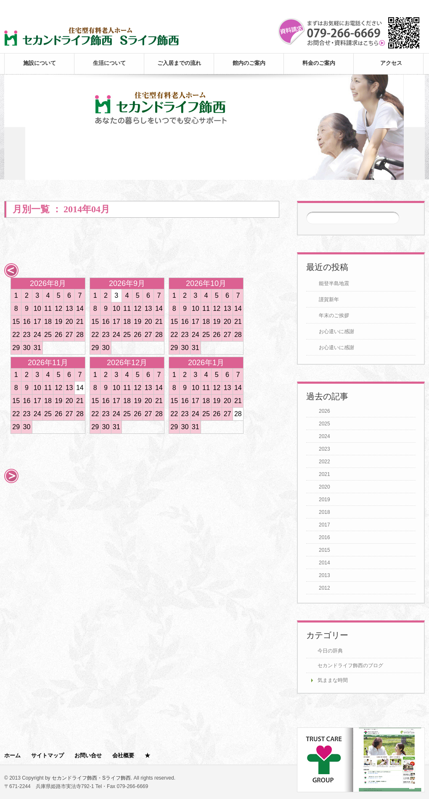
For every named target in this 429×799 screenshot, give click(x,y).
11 (48, 308)
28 (80, 334)
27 (69, 334)
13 (69, 308)
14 (80, 308)
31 (37, 347)
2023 (324, 449)
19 (58, 321)
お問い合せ (88, 755)
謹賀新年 (329, 299)
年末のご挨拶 (334, 315)
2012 (324, 588)
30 (27, 347)
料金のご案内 (318, 63)
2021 (324, 474)
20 (69, 321)
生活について (109, 63)
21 (80, 321)
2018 (324, 512)
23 (27, 334)
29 (16, 347)
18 (48, 321)
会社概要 (123, 755)
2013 (324, 575)
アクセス (391, 63)
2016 (324, 537)
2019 (324, 499)
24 (37, 334)
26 (58, 334)
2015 (324, 550)
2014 (324, 562)
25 (48, 334)
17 (37, 321)
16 (27, 321)
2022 (324, 461)
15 (16, 321)
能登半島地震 (334, 283)
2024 (324, 436)
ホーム (12, 755)
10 (37, 308)
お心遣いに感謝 (336, 331)
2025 (324, 423)
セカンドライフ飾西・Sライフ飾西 (91, 778)
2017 (324, 524)
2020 (324, 486)
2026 (324, 411)
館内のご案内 (249, 63)
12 (58, 308)
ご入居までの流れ (179, 63)
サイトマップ (47, 755)
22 (16, 334)
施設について (39, 63)
